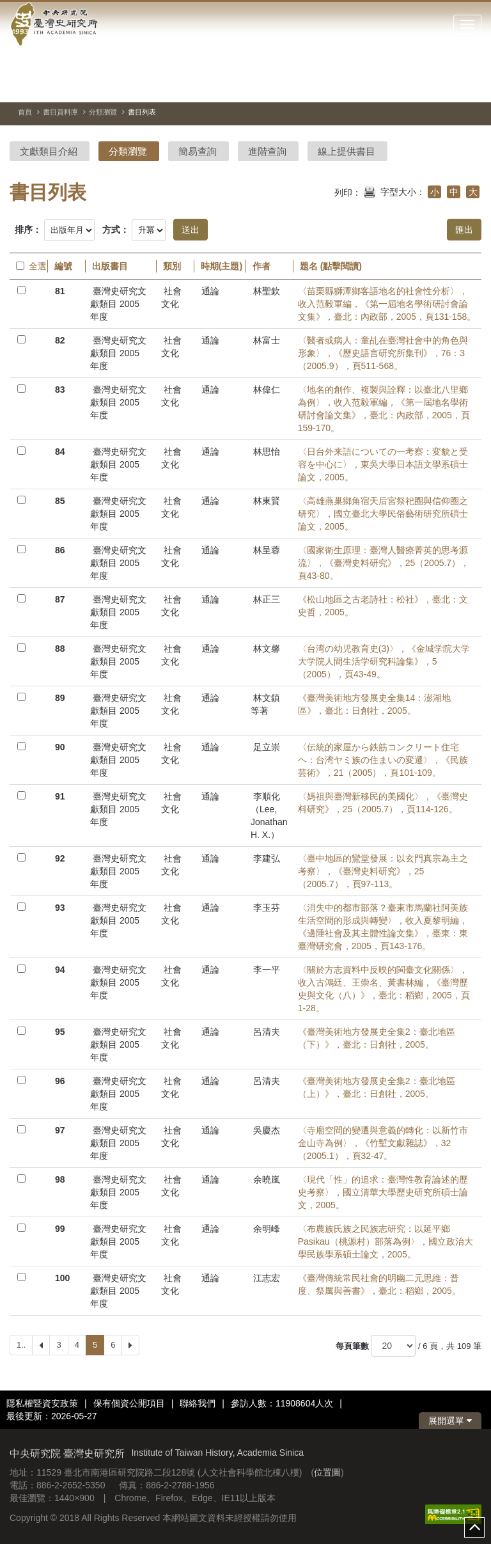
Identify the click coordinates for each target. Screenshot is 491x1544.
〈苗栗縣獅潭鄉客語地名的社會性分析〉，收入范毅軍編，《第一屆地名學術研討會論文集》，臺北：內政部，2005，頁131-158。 (387, 304)
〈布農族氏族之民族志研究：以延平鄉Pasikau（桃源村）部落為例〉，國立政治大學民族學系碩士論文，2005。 (385, 1241)
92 (60, 858)
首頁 (25, 112)
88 (60, 648)
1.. (21, 1345)
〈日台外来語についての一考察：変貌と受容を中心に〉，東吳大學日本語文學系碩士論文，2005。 (383, 464)
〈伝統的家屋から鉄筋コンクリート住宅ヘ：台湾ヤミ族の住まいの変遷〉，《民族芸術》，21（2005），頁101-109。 (383, 760)
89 (60, 698)
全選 (28, 266)
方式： (115, 230)
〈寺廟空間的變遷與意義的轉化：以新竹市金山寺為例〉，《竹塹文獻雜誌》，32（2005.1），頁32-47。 (383, 1143)
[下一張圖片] (471, 85)
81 (60, 291)
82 (60, 340)
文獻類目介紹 (48, 151)
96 (60, 1081)
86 (60, 550)
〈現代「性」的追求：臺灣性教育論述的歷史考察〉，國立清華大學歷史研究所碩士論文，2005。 (383, 1192)
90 (60, 747)
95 (60, 1032)
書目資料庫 (60, 112)
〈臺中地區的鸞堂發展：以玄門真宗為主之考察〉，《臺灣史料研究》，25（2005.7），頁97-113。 (383, 871)
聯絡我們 (197, 1403)
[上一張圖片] (448, 85)
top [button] (474, 1527)
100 (62, 1278)
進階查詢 (267, 151)
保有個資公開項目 (129, 1403)
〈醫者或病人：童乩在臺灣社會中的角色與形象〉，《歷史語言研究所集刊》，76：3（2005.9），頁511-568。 (383, 353)
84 (60, 451)
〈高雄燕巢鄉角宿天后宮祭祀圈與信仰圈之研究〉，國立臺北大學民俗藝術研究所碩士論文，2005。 (383, 514)
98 (60, 1179)
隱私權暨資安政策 (42, 1403)
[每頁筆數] (393, 1346)
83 (60, 389)
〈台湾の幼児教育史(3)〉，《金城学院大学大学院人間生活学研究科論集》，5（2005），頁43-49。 (384, 661)
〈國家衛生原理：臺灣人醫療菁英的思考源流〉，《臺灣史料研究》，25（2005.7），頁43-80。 (383, 563)
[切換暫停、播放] (425, 85)
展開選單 (450, 1420)
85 (60, 501)
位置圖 (327, 1472)
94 (60, 970)
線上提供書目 (346, 151)
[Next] (130, 1345)
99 (60, 1229)
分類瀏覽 (103, 112)
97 (60, 1130)
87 (60, 599)
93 (60, 907)
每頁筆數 (352, 1346)
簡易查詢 (197, 151)
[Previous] (41, 1345)
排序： (28, 230)
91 (60, 796)
